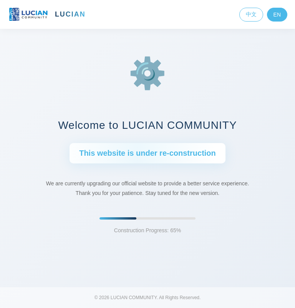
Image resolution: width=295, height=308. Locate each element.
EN (277, 15)
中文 (251, 14)
